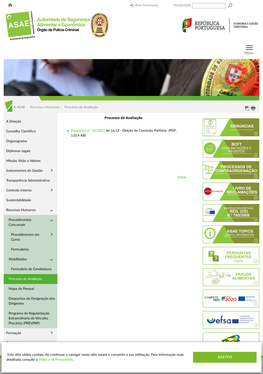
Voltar (182, 177)
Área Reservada (144, 5)
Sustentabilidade (18, 200)
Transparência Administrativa (28, 180)
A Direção (13, 121)
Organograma (16, 141)
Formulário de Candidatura (31, 269)
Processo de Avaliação (25, 279)
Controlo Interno (19, 190)
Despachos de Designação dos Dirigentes (32, 301)
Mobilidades (18, 259)
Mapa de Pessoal (21, 289)
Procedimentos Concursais (20, 222)
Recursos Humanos (45, 107)
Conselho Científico (21, 131)
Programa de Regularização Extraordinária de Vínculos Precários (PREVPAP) (29, 318)
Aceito (225, 357)
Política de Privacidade (56, 359)
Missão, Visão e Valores (23, 161)
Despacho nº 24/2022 (88, 130)
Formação (13, 333)
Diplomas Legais (18, 151)
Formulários (20, 249)
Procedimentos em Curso (25, 237)
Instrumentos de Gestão (24, 170)
